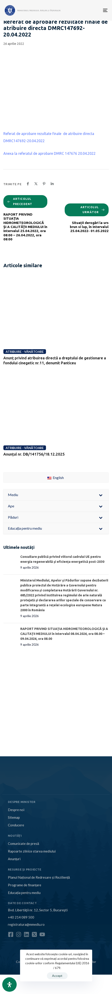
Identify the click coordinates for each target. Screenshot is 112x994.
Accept (57, 976)
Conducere (16, 825)
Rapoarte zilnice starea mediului (32, 851)
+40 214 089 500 (21, 917)
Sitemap (14, 817)
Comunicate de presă (23, 843)
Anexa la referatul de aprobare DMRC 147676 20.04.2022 (49, 153)
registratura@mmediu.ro (26, 924)
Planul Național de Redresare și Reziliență (39, 877)
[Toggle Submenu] (101, 494)
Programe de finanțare (24, 885)
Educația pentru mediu (24, 893)
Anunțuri (14, 859)
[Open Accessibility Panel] (9, 984)
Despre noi (16, 810)
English (55, 477)
